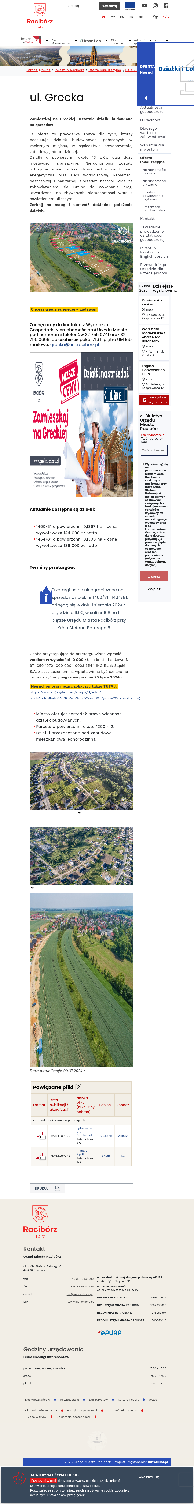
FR (131, 17)
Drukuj (47, 1205)
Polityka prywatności (82, 1427)
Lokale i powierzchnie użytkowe (153, 195)
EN (122, 17)
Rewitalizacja (69, 1416)
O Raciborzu (151, 120)
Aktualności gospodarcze (152, 109)
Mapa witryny (37, 1433)
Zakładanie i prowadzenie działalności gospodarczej (152, 233)
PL (104, 17)
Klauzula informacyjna (41, 1427)
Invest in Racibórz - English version (154, 252)
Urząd (157, 40)
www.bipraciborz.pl (81, 1318)
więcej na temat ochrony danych (155, 562)
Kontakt (147, 218)
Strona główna (39, 70)
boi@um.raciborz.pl (80, 1311)
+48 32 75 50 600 (82, 1295)
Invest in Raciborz (69, 70)
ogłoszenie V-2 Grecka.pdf (84, 1149)
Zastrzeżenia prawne (122, 1427)
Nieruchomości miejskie (154, 171)
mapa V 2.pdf (82, 1169)
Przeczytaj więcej (43, 1480)
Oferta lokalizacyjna (104, 70)
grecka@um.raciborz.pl (74, 344)
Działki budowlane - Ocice (147, 70)
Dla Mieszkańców (61, 41)
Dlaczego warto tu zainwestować (153, 132)
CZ (113, 17)
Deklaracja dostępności (73, 1433)
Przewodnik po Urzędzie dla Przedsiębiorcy (154, 268)
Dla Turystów (117, 41)
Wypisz (154, 589)
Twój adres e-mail (154, 439)
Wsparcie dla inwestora (152, 147)
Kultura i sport (139, 41)
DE (141, 17)
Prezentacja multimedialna (154, 209)
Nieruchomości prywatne (154, 183)
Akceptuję (149, 1477)
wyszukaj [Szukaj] (109, 6)
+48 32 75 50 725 (82, 1303)
